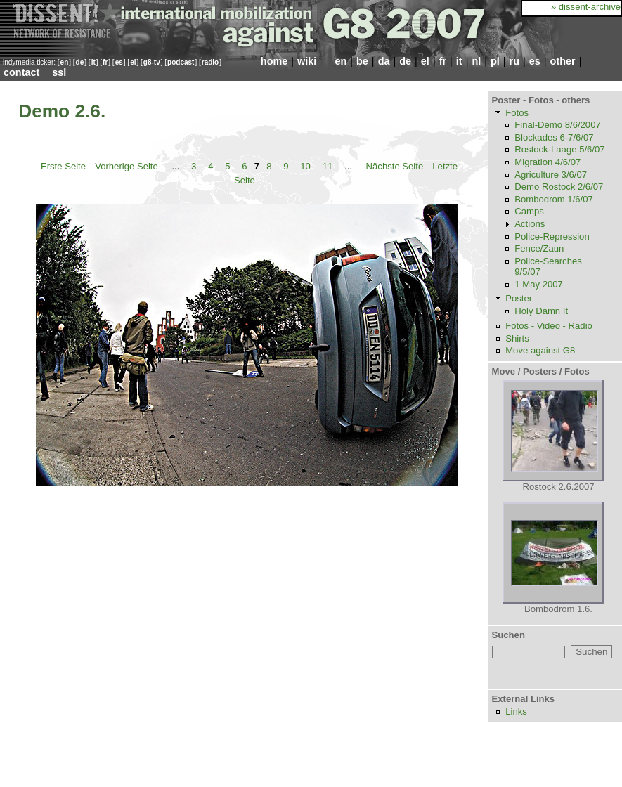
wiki (306, 61)
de (80, 62)
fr (105, 62)
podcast (180, 62)
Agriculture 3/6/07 (550, 174)
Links (516, 711)
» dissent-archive (586, 6)
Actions (529, 224)
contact (21, 72)
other (563, 61)
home (274, 61)
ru (514, 61)
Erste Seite (63, 166)
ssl (59, 72)
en (64, 62)
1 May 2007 (538, 284)
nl (476, 61)
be (362, 61)
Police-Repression (551, 236)
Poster (518, 298)
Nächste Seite (395, 166)
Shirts (517, 338)
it (93, 62)
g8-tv (151, 62)
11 (328, 166)
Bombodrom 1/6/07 (553, 199)
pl (495, 61)
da (384, 61)
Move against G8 (540, 350)
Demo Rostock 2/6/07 (558, 186)
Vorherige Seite (126, 166)
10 (305, 166)
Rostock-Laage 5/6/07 (559, 149)
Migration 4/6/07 (547, 162)
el (133, 62)
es (119, 62)
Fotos (517, 113)
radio (210, 62)
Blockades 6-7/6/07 (553, 137)
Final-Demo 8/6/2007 (557, 124)
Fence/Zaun (539, 248)
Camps (529, 211)
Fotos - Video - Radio (548, 325)
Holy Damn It (541, 311)
